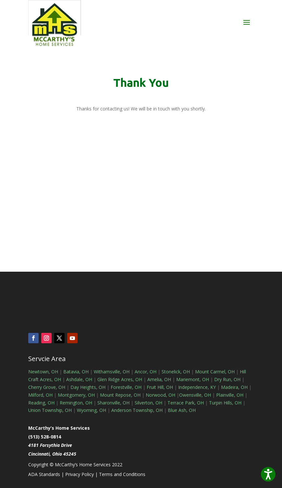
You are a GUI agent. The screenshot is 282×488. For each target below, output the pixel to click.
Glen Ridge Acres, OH (119, 379)
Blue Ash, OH (182, 410)
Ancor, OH (145, 372)
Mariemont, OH (192, 379)
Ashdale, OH (79, 379)
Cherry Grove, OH (46, 387)
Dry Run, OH (227, 379)
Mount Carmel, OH (215, 372)
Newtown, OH (43, 372)
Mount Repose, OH (120, 395)
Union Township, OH (50, 410)
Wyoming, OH (91, 410)
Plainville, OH (229, 395)
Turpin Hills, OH (225, 403)
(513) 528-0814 (44, 437)
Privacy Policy (79, 474)
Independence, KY (197, 387)
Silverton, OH (148, 403)
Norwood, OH (160, 395)
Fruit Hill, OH (160, 387)
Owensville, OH (195, 395)
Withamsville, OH (111, 372)
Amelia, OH (159, 379)
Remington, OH (76, 403)
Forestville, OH (126, 387)
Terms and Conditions (122, 474)
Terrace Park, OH (185, 403)
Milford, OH (40, 395)
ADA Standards (44, 474)
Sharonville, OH (113, 403)
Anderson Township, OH (136, 410)
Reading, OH (41, 403)
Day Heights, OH (87, 387)
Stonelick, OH (176, 372)
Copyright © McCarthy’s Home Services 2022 (75, 464)
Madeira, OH (234, 387)
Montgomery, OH (76, 395)
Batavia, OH (76, 372)
